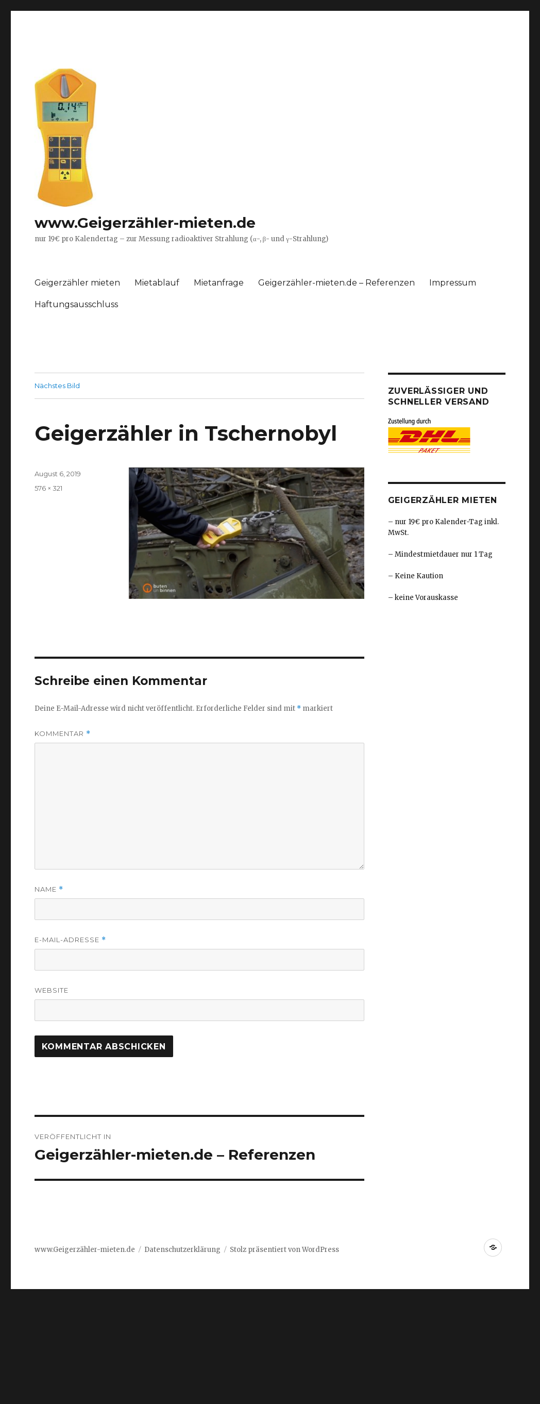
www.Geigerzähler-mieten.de (145, 222)
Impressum (452, 283)
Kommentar (63, 733)
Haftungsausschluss (76, 304)
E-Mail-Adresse (70, 939)
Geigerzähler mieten (77, 283)
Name (49, 889)
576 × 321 (48, 488)
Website (52, 990)
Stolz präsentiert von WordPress (284, 1249)
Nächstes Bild (57, 385)
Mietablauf (156, 283)
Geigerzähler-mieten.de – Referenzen (336, 283)
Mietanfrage (219, 283)
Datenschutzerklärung (182, 1249)
